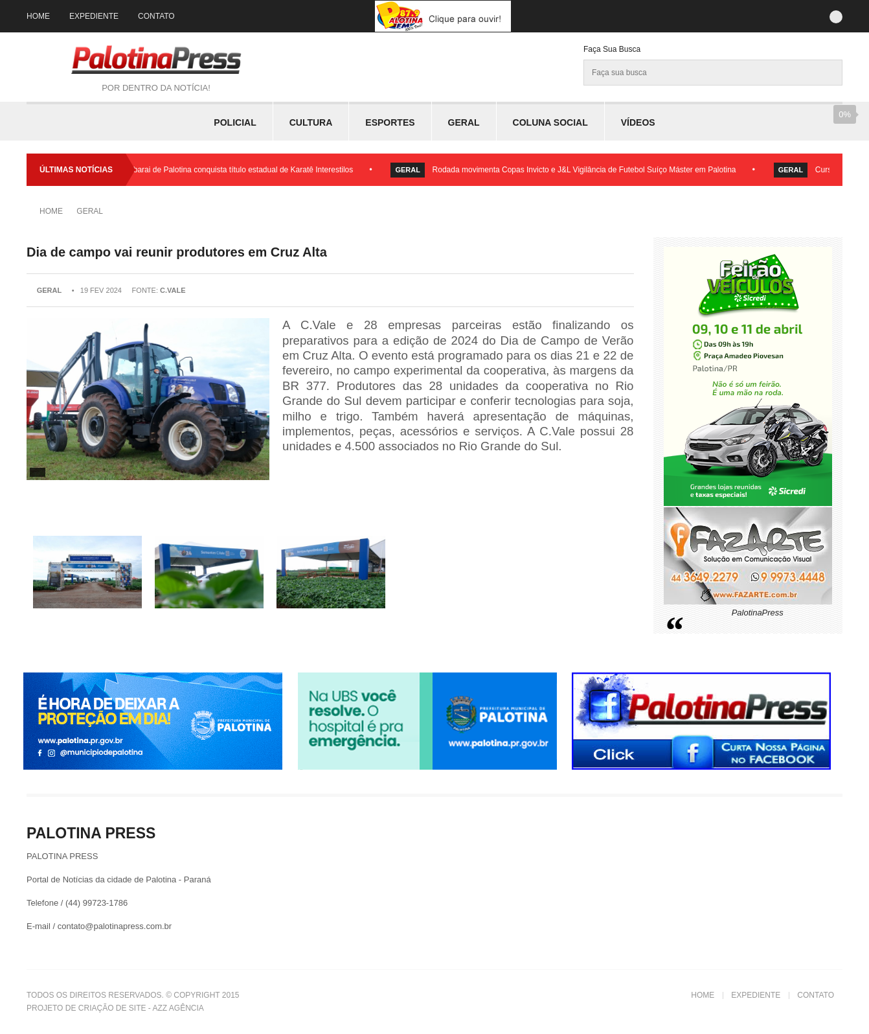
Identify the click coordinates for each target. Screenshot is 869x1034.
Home (38, 16)
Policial (235, 122)
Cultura (311, 122)
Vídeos (638, 122)
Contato (156, 16)
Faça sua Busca (611, 49)
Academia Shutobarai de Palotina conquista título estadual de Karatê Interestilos (219, 169)
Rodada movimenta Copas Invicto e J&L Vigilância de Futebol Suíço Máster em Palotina (589, 169)
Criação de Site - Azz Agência (141, 1008)
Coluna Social (550, 122)
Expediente (94, 16)
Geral (464, 122)
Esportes (389, 122)
